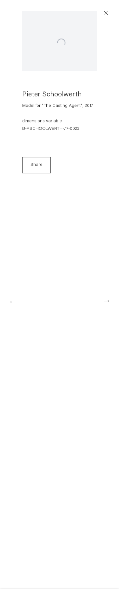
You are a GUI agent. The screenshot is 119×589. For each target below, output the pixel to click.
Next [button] (106, 301)
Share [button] (36, 167)
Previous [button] (12, 301)
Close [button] (107, 13)
